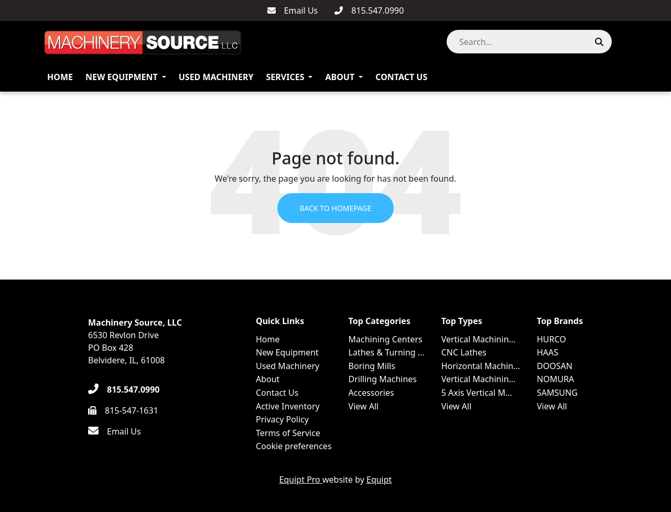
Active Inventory (288, 406)
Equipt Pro (300, 479)
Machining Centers (386, 339)
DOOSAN (554, 366)
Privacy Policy (282, 419)
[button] (623, 42)
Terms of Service (288, 433)
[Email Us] (292, 10)
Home (60, 77)
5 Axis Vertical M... (476, 392)
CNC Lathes (463, 352)
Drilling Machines (383, 379)
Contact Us (401, 77)
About (339, 77)
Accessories (371, 392)
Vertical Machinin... (478, 339)
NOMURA (555, 379)
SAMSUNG (557, 392)
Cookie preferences (294, 446)
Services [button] (285, 77)
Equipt (379, 479)
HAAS (547, 352)
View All (364, 406)
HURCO (551, 339)
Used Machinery (216, 77)
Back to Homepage (335, 208)
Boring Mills (372, 366)
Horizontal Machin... (480, 366)
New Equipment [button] (121, 77)
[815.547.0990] (369, 10)
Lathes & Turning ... (387, 352)
